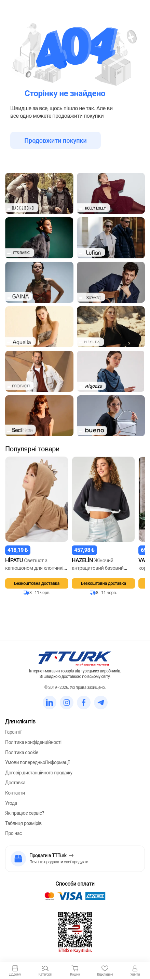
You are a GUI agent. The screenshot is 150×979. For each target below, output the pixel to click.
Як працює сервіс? (24, 813)
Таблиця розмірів (23, 823)
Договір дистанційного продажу (38, 772)
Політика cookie (21, 752)
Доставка (15, 782)
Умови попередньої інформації (37, 762)
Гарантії (13, 732)
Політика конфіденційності (33, 742)
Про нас (13, 833)
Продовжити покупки (55, 140)
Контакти (15, 793)
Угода (11, 803)
